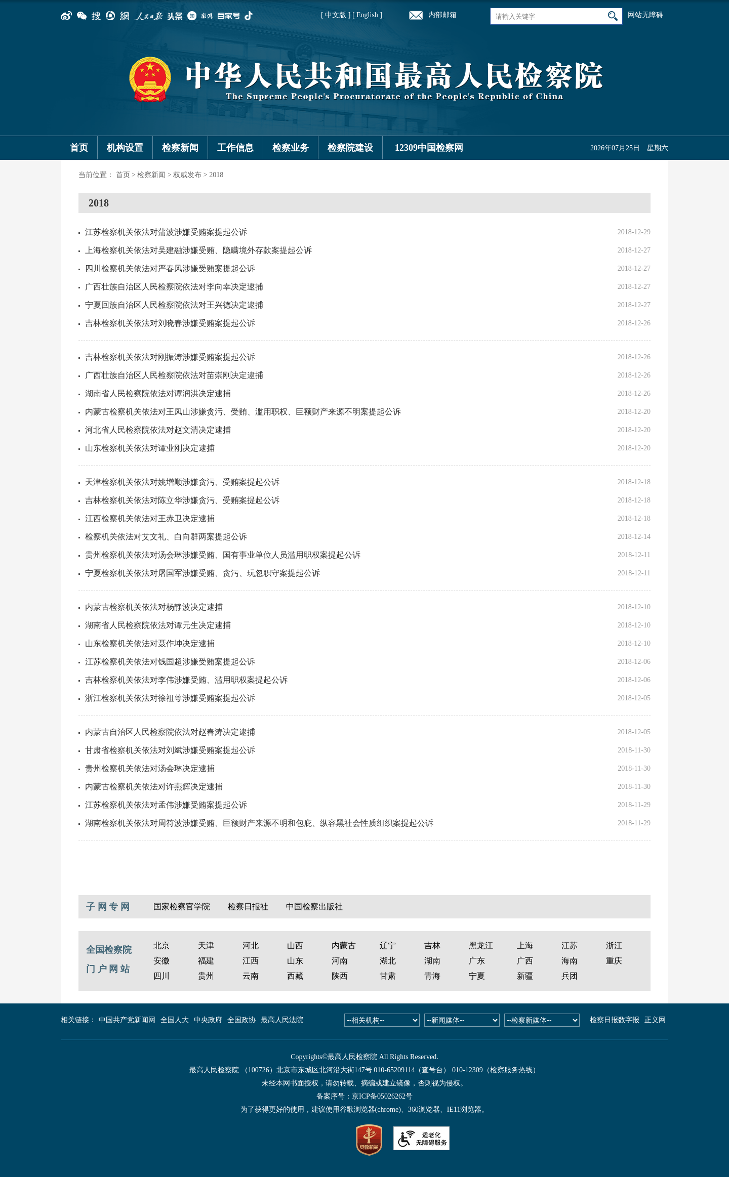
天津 (206, 945)
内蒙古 (344, 945)
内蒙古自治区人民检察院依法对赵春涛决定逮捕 (170, 732)
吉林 (432, 945)
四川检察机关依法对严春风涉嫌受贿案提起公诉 (170, 268)
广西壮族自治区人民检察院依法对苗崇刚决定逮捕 (174, 375)
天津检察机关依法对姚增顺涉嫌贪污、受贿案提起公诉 (182, 482)
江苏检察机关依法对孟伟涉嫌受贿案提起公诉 (166, 805)
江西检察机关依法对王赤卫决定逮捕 (150, 518)
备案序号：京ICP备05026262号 (364, 1096)
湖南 (432, 960)
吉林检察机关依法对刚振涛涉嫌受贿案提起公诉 (170, 357)
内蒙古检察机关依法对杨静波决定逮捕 (154, 607)
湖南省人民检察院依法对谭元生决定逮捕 (158, 625)
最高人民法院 (282, 1020)
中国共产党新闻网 (127, 1020)
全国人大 (174, 1020)
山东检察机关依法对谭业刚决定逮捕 (150, 448)
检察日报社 (248, 906)
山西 (295, 945)
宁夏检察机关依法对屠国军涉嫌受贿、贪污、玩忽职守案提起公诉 (202, 573)
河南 (340, 960)
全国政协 (241, 1020)
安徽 (161, 960)
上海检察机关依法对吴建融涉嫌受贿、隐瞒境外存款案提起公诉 (198, 250)
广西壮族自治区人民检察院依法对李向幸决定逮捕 (174, 286)
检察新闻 (180, 148)
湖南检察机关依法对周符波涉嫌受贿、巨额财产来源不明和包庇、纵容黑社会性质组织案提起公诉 (259, 823)
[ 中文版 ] (335, 15)
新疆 (525, 976)
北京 (161, 945)
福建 (206, 960)
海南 (569, 960)
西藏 (295, 976)
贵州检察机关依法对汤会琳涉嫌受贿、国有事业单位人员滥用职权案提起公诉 (222, 555)
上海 (525, 945)
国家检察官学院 (181, 906)
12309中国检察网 (429, 148)
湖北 (388, 960)
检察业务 (290, 148)
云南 (250, 976)
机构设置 (125, 148)
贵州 (206, 976)
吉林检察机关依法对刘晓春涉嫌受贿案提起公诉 (170, 323)
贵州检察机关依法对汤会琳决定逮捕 (150, 768)
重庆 (614, 960)
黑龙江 (481, 945)
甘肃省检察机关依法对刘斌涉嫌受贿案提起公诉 (170, 750)
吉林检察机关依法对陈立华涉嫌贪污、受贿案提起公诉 (182, 500)
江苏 (569, 945)
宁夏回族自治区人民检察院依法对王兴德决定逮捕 (174, 305)
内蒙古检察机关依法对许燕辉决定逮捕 (154, 786)
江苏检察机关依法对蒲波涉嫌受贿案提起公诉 (166, 232)
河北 (250, 945)
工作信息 (235, 148)
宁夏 (477, 976)
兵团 (569, 976)
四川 (161, 976)
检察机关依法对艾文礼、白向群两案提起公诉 (166, 536)
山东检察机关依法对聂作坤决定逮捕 (150, 643)
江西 (250, 960)
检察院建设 (350, 148)
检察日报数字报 (614, 1020)
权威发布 (187, 175)
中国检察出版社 (314, 906)
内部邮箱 (442, 15)
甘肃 (388, 976)
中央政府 (208, 1020)
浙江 (614, 945)
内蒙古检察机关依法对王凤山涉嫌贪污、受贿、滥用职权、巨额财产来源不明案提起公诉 (243, 411)
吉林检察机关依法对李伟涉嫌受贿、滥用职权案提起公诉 (186, 680)
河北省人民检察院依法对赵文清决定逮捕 (158, 430)
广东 (477, 960)
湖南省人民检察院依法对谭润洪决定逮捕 (158, 393)
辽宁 (388, 945)
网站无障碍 (645, 15)
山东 (295, 960)
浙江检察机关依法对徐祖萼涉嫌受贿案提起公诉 (170, 698)
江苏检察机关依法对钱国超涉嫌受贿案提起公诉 (170, 661)
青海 (432, 976)
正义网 (655, 1020)
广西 (525, 960)
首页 (79, 148)
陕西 (340, 976)
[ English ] (367, 15)
